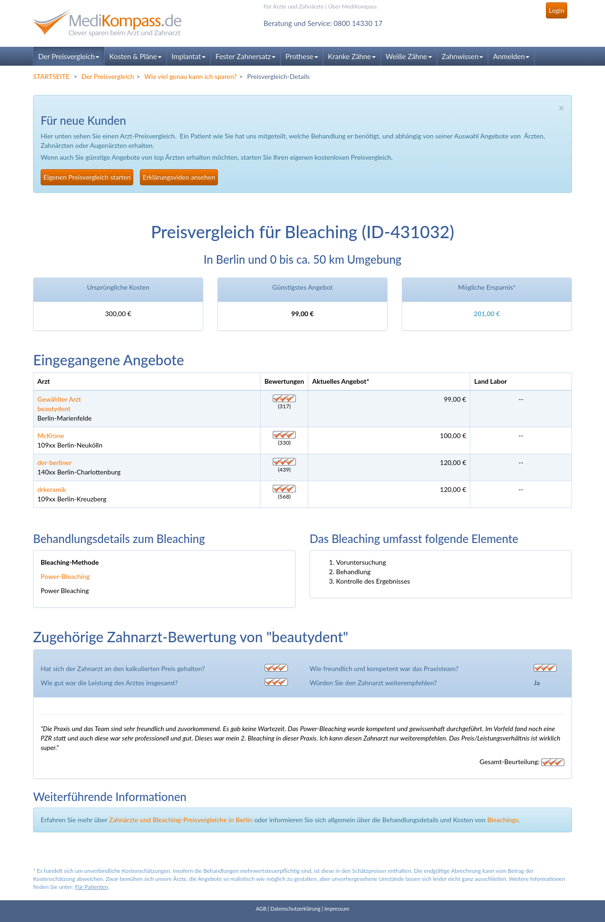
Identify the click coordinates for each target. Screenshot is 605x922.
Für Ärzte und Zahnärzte (294, 6)
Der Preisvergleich (68, 56)
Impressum (336, 908)
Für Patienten (91, 886)
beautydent (53, 409)
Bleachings (503, 820)
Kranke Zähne (352, 56)
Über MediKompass (352, 6)
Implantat (189, 56)
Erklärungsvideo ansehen (179, 177)
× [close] (561, 107)
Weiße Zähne (409, 56)
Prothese (301, 56)
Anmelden (511, 56)
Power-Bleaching (65, 576)
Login (556, 10)
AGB (261, 908)
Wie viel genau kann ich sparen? (190, 76)
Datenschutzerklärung (295, 908)
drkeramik (51, 489)
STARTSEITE (51, 76)
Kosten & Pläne (135, 56)
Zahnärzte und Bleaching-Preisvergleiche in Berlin (181, 820)
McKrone (50, 435)
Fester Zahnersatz (246, 56)
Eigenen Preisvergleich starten (86, 177)
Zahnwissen (463, 56)
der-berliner (54, 462)
